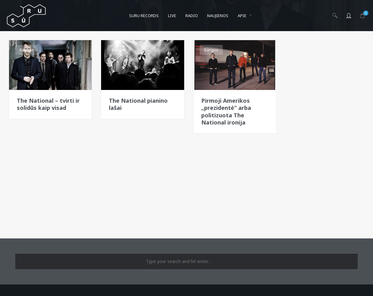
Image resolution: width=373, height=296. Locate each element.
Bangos (27, 50)
